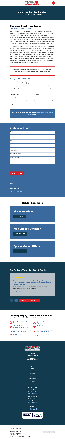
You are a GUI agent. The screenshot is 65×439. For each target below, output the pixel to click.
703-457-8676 (32, 355)
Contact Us (32, 381)
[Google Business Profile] (34, 409)
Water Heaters (32, 376)
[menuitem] (32, 188)
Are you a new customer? (15, 153)
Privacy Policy (21, 168)
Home (32, 369)
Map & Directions (32, 394)
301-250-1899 (32, 360)
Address (12, 149)
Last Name (12, 136)
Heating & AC (32, 374)
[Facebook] (28, 409)
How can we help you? (14, 157)
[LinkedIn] (37, 409)
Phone (11, 140)
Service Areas (32, 379)
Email (11, 144)
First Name (12, 132)
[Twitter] (31, 409)
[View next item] (17, 301)
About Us (32, 371)
